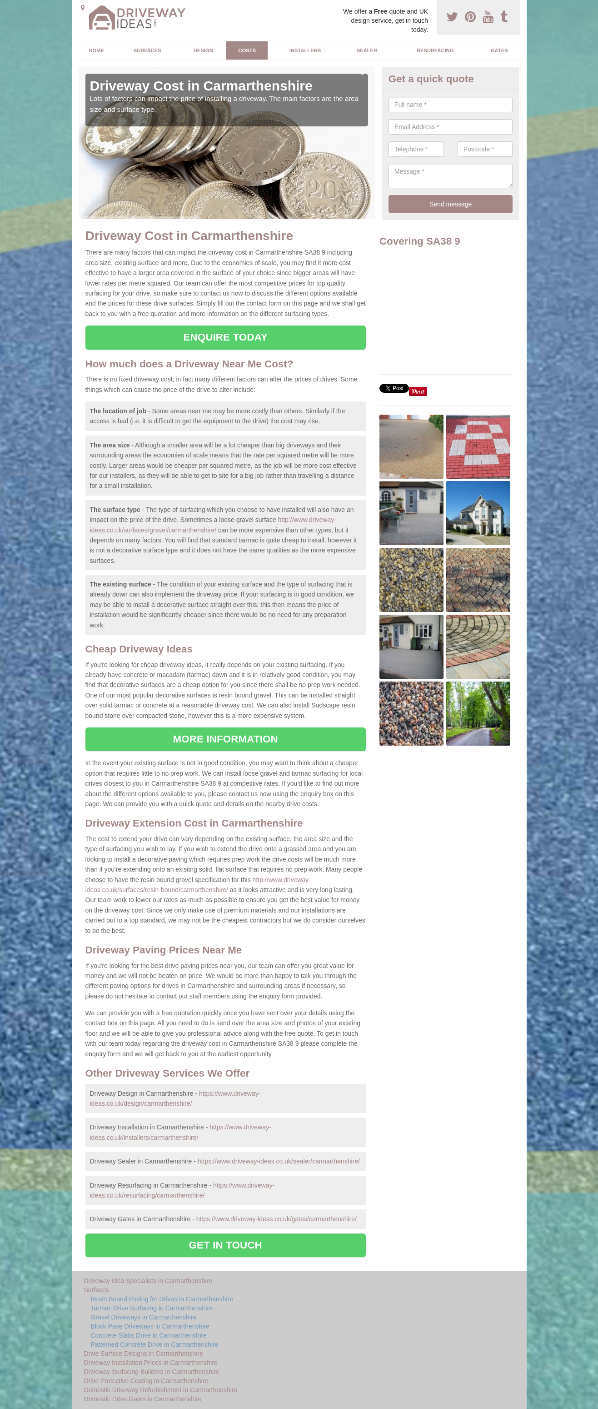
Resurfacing (435, 50)
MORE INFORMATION (225, 739)
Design (203, 50)
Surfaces (147, 50)
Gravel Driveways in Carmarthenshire (144, 1317)
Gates (499, 50)
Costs (247, 50)
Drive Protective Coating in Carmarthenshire (146, 1380)
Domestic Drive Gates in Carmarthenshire (143, 1399)
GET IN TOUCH (225, 1245)
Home (96, 50)
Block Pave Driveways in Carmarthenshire (150, 1326)
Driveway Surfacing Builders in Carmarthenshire (151, 1371)
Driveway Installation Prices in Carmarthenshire (151, 1362)
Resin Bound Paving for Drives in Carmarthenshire (162, 1299)
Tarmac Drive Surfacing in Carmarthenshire (152, 1308)
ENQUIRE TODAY (225, 337)
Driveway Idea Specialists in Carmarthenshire (148, 1280)
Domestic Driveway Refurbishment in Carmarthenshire (161, 1390)
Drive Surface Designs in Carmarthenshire (143, 1353)
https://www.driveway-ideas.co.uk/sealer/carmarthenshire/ (279, 1161)
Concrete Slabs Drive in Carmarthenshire (149, 1335)
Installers (305, 50)
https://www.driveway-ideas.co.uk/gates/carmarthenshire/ (276, 1219)
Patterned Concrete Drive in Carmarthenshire (155, 1344)
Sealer (367, 50)
